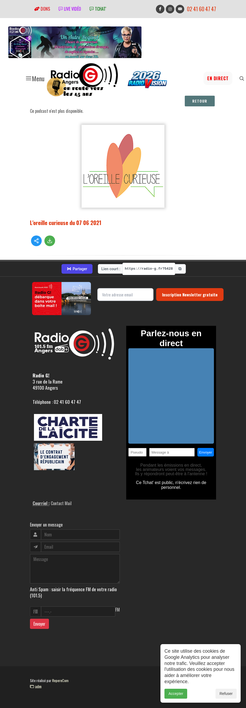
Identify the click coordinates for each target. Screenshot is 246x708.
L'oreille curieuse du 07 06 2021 (65, 222)
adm (35, 686)
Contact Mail (61, 503)
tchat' (98, 9)
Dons (42, 9)
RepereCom (60, 680)
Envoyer (39, 624)
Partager (77, 269)
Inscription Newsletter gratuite (190, 294)
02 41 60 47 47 (201, 9)
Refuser (226, 696)
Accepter (175, 696)
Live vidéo (70, 9)
